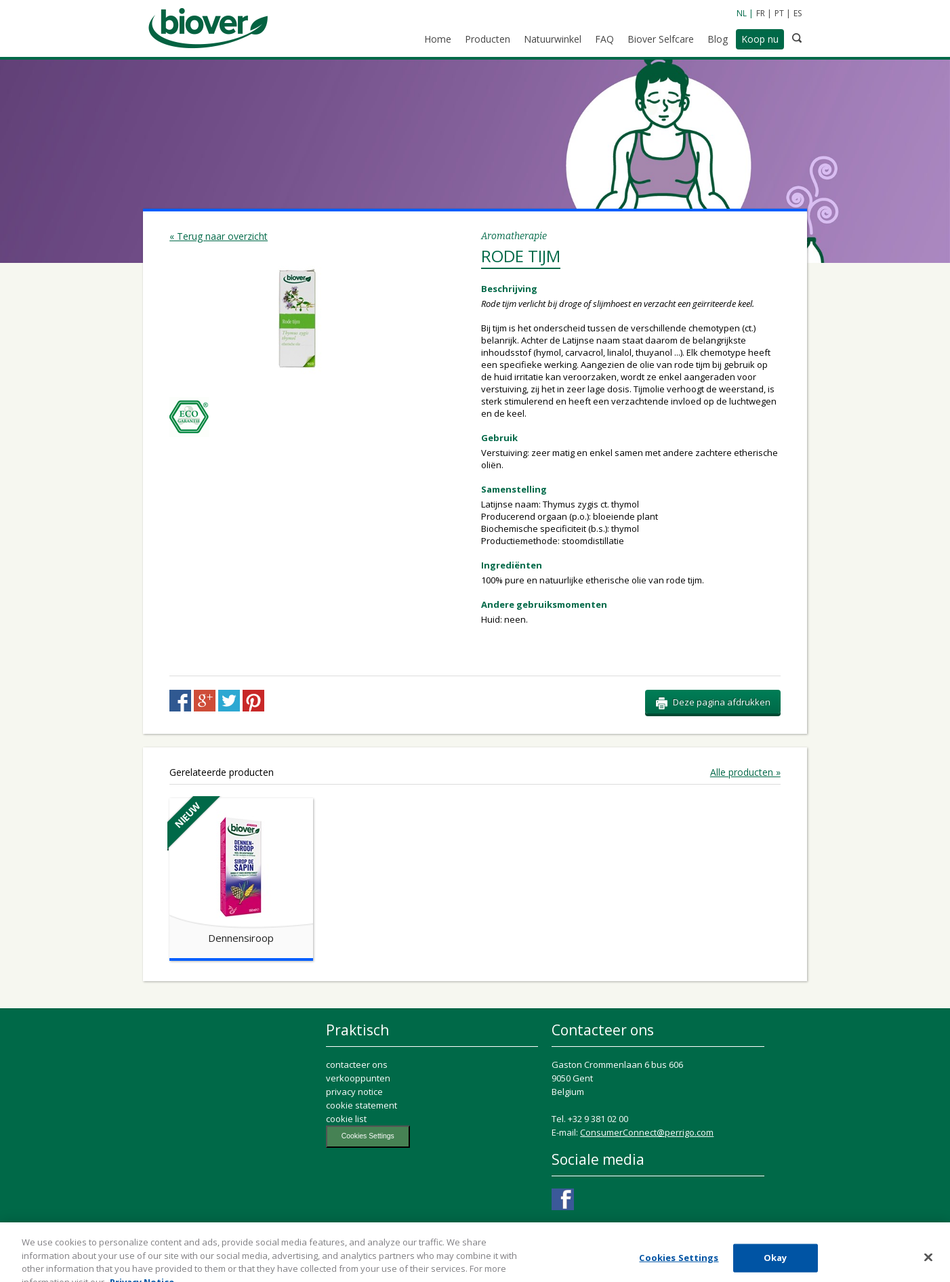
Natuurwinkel (552, 39)
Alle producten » (745, 772)
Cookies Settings (368, 1136)
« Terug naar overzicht (218, 236)
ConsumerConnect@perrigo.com (647, 1132)
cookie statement (361, 1105)
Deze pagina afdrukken (712, 702)
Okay (775, 1264)
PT (779, 13)
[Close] (928, 1264)
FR (760, 13)
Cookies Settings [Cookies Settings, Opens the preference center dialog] (678, 1264)
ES (797, 13)
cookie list (346, 1119)
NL (742, 13)
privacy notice (354, 1091)
